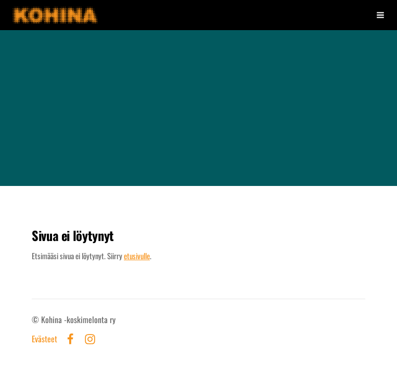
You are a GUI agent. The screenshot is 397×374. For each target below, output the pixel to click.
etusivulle (137, 255)
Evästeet (44, 339)
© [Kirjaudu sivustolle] (36, 319)
